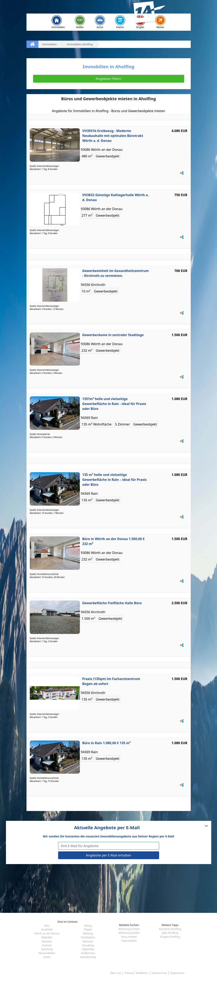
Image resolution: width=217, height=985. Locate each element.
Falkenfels (88, 949)
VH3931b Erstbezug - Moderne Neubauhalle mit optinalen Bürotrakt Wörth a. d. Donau (112, 136)
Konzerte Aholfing (170, 929)
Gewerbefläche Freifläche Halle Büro (112, 603)
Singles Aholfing (170, 936)
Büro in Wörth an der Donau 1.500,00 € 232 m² (113, 541)
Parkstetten (88, 937)
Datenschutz (159, 973)
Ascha (47, 957)
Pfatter (88, 929)
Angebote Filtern (108, 78)
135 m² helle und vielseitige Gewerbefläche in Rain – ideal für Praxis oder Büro (114, 479)
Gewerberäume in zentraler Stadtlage (113, 335)
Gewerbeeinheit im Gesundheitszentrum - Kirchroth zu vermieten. (115, 273)
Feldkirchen (88, 953)
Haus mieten (129, 936)
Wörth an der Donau (47, 933)
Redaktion (141, 973)
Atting (88, 925)
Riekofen (46, 937)
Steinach (88, 941)
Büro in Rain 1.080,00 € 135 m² (106, 743)
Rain (46, 925)
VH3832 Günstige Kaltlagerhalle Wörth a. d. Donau (115, 197)
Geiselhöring (88, 957)
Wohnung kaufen (129, 933)
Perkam (47, 945)
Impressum (177, 973)
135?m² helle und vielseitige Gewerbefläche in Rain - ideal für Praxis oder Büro (114, 404)
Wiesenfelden (47, 953)
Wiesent (47, 941)
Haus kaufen (129, 940)
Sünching (47, 949)
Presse (129, 973)
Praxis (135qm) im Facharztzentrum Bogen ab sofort (111, 681)
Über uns (115, 973)
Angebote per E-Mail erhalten (108, 855)
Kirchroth (47, 929)
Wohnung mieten (129, 929)
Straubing (88, 945)
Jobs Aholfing (170, 933)
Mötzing (88, 933)
